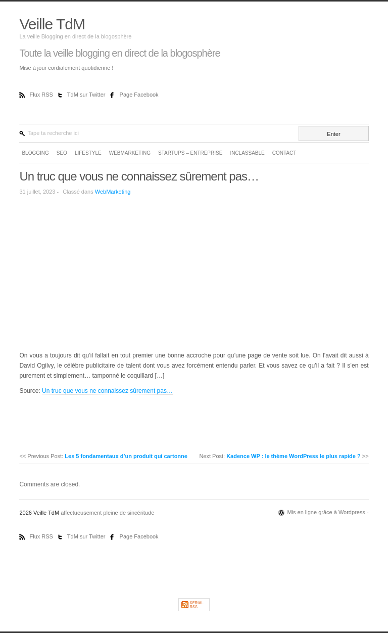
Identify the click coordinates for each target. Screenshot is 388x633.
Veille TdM (52, 24)
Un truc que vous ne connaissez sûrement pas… (139, 176)
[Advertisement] (104, 272)
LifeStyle (88, 153)
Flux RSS (42, 95)
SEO (62, 153)
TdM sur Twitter (87, 95)
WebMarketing (130, 153)
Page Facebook (139, 95)
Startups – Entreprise (190, 153)
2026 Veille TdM (40, 513)
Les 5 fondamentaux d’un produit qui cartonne (126, 456)
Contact (284, 153)
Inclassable (247, 153)
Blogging (35, 153)
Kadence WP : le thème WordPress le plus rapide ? (293, 456)
